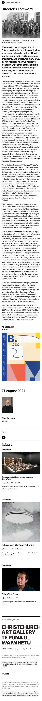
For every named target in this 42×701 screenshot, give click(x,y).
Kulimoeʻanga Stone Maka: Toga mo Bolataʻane (17, 478)
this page (22, 695)
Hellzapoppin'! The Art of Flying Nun (18, 545)
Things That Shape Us (11, 594)
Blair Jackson (8, 418)
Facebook (4, 437)
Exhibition (6, 449)
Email (3, 668)
